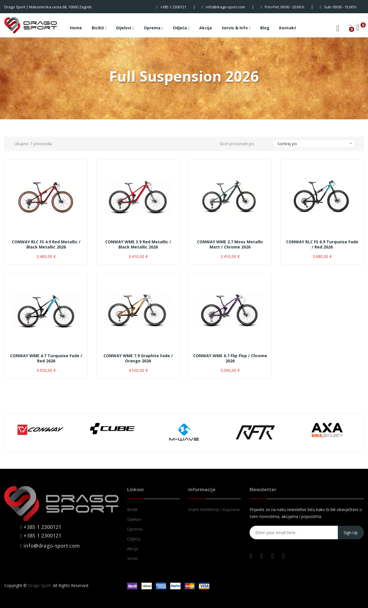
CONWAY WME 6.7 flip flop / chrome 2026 (230, 358)
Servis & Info (236, 28)
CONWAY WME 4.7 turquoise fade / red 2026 (46, 358)
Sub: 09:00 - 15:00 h (338, 6)
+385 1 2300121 (171, 6)
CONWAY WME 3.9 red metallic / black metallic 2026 (138, 244)
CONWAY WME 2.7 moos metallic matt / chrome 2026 (230, 244)
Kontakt (287, 27)
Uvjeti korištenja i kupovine (214, 509)
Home (76, 27)
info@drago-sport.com (223, 6)
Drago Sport (39, 585)
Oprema (153, 28)
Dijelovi (125, 28)
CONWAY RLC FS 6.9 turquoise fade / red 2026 (322, 244)
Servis (132, 558)
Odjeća (181, 28)
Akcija (205, 27)
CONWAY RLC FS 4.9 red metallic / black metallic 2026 (46, 244)
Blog (264, 27)
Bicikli (99, 28)
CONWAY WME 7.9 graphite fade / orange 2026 (138, 358)
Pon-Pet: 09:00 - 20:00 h (282, 6)
